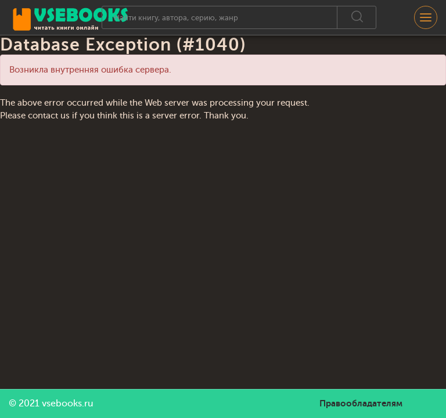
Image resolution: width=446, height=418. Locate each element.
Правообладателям (360, 403)
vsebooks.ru (67, 403)
